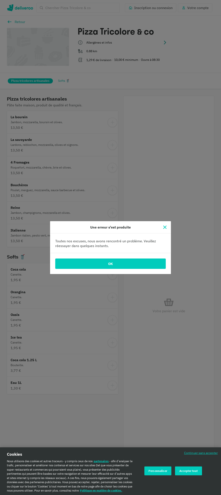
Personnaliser (157, 473)
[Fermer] (164, 227)
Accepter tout (188, 473)
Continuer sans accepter (201, 456)
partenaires (101, 464)
